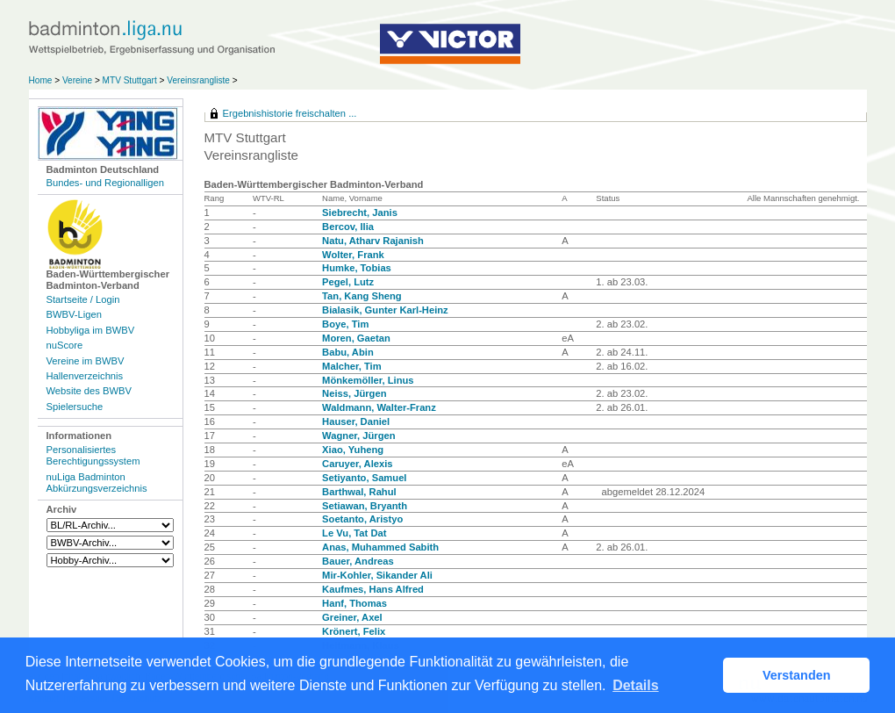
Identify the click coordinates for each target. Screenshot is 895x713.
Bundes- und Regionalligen (105, 182)
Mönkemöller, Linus (367, 380)
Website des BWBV (89, 390)
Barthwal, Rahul (359, 491)
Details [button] (635, 685)
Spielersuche (75, 406)
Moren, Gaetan (356, 338)
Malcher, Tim (352, 366)
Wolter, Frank (353, 254)
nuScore (65, 345)
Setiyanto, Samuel (364, 477)
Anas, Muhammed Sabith (380, 547)
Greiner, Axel (352, 617)
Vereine (77, 80)
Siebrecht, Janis (359, 212)
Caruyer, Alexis (357, 463)
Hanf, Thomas (354, 603)
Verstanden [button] (797, 675)
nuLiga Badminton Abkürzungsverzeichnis (97, 482)
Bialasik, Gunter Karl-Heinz (385, 310)
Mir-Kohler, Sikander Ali (377, 575)
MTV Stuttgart (130, 80)
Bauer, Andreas (358, 561)
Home (41, 80)
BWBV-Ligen (74, 314)
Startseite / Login (83, 299)
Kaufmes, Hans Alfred (373, 589)
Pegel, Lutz (348, 282)
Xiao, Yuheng (352, 449)
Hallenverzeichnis (85, 376)
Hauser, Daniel (356, 421)
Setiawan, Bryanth (364, 506)
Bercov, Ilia (348, 226)
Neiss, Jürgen (354, 393)
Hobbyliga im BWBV (91, 330)
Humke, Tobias (356, 268)
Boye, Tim (345, 324)
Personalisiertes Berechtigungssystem (93, 455)
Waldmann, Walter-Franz (379, 407)
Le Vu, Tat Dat (354, 533)
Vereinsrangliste (198, 80)
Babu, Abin (348, 352)
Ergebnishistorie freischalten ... (290, 113)
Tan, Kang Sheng (362, 296)
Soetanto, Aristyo (362, 519)
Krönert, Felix (353, 631)
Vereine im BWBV (86, 361)
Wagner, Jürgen (359, 435)
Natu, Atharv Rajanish (373, 240)
